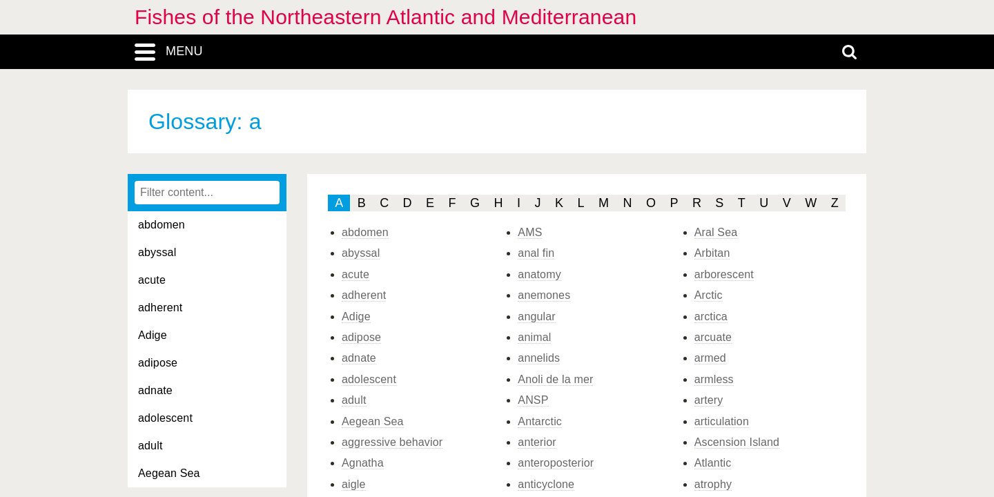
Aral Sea (716, 232)
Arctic (708, 295)
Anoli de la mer (555, 379)
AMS (530, 232)
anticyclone (546, 484)
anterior (537, 442)
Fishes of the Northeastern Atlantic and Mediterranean (385, 17)
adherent (160, 307)
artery (708, 400)
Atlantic (713, 463)
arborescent (724, 274)
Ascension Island (737, 442)
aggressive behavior (392, 442)
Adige (152, 335)
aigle (354, 484)
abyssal (157, 252)
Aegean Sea (169, 473)
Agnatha (363, 463)
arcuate (713, 337)
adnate (155, 390)
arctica (711, 316)
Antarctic (540, 421)
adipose (157, 363)
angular (537, 316)
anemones (544, 295)
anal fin (536, 253)
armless (714, 379)
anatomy (539, 274)
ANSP (533, 400)
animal (534, 337)
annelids (539, 358)
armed (710, 358)
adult (150, 445)
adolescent (165, 418)
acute (152, 280)
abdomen (161, 225)
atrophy (713, 484)
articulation (721, 421)
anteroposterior (556, 463)
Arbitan (712, 253)
